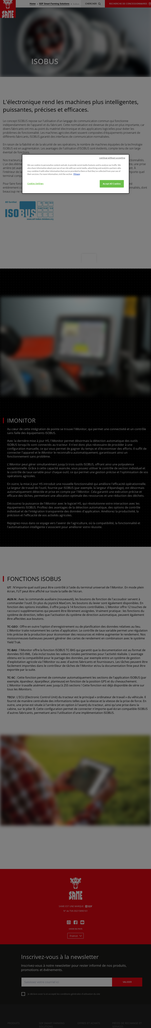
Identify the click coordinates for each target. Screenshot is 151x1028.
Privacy (76, 241)
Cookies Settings (35, 250)
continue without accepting (112, 225)
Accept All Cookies (112, 251)
